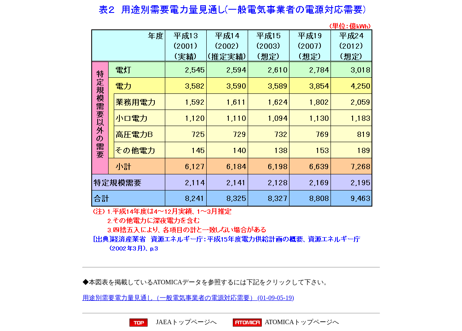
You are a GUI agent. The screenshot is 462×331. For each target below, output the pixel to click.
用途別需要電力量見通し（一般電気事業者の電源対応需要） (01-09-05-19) (188, 297)
